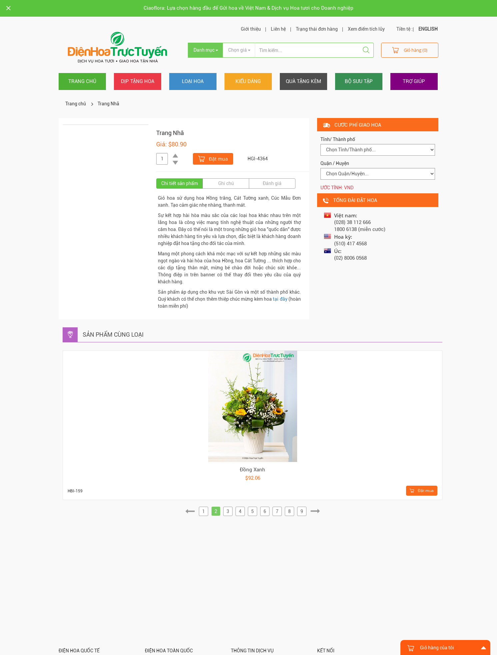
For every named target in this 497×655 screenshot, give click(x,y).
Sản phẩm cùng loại (113, 334)
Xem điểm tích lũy (366, 29)
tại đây (280, 299)
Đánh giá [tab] (272, 183)
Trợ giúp (414, 81)
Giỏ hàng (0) (409, 49)
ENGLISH (428, 29)
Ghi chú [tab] (226, 183)
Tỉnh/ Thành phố (337, 139)
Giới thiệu (251, 29)
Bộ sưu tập (359, 81)
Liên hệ (278, 29)
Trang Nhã (108, 103)
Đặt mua (213, 158)
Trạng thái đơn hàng (317, 29)
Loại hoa (193, 81)
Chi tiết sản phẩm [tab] (179, 183)
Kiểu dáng (248, 81)
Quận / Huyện (334, 163)
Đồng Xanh (252, 470)
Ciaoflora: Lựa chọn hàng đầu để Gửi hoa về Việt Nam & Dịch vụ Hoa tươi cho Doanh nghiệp (248, 8)
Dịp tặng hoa (137, 81)
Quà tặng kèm (303, 81)
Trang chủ (82, 81)
